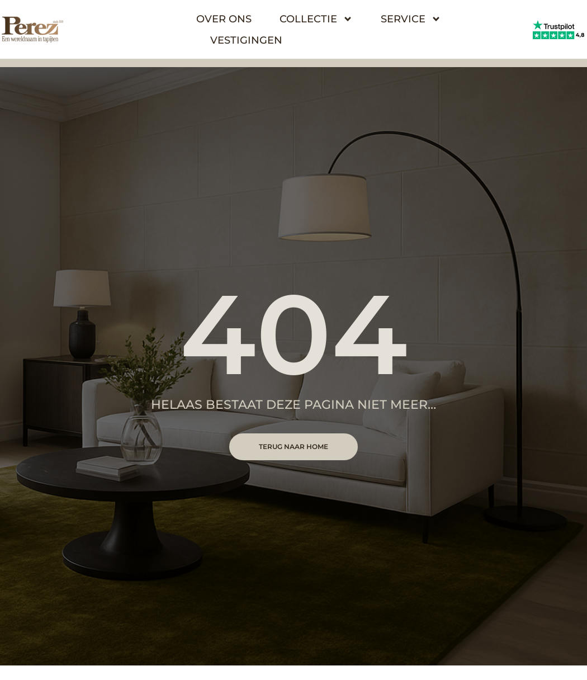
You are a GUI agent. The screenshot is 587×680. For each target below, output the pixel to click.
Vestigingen (246, 40)
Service (411, 19)
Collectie (316, 19)
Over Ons (224, 19)
